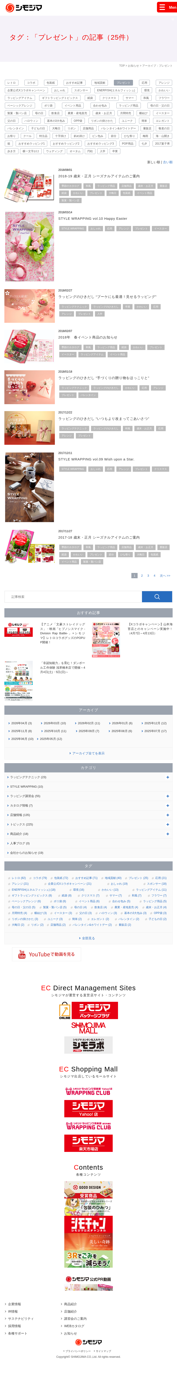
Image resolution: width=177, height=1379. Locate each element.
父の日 (57, 125)
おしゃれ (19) (119, 901)
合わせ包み (129, 108)
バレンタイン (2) (128, 936)
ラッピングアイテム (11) (151, 907)
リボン (143, 134)
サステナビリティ (21, 1336)
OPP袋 (131, 125)
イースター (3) (63, 930)
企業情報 (14, 1321)
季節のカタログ (70, 203)
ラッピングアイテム (41, 100)
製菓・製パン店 (47, 117)
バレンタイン (78, 134)
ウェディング (42, 168)
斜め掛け (14, 151)
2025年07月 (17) (156, 748)
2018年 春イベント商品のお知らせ (91, 355)
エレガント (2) (100, 936)
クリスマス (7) (90, 912)
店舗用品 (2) (58, 942)
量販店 (59, 142)
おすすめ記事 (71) (86, 895)
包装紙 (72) (61, 895)
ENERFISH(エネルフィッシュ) (131, 91)
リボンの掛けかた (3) (25, 936)
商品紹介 (70, 1321)
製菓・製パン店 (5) (55, 924)
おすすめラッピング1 (155, 151)
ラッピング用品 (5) (155, 918)
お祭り (102, 142)
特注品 (142, 142)
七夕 (116, 159)
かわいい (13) (110, 907)
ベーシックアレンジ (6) (26, 918)
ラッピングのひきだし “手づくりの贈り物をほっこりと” (109, 395)
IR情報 (13, 1329)
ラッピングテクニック (74, 324)
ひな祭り (72, 151)
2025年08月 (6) (122, 748)
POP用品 (94, 159)
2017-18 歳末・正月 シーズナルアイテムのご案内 (104, 554)
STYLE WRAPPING (73, 245)
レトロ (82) (19, 895)
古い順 (168, 179)
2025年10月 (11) (55, 748)
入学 (97, 168)
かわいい (14, 100)
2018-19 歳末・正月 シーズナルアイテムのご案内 (104, 193)
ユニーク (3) (55, 936)
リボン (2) (37, 942)
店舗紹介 (70, 1329)
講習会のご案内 (75, 1336)
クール (122, 142)
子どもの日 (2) (158, 936)
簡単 (32, 134)
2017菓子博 (139, 159)
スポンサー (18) (157, 901)
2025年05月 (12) (51, 756)
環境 (165, 91)
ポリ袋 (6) (60, 918)
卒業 (112, 168)
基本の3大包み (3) (135, 930)
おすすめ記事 (74, 83)
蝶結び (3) (40, 930)
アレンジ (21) (20, 901)
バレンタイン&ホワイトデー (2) (92, 942)
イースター (35, 125)
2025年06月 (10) (22, 756)
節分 (54, 151)
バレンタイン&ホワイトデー (26, 142)
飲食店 (88, 117)
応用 (143, 83)
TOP (122, 65)
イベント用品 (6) (89, 918)
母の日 (70, 117)
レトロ (13, 83)
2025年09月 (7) (89, 748)
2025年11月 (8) (21, 748)
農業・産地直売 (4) (126, 924)
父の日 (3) (85, 930)
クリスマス (129, 100)
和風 (165, 100)
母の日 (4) (80, 924)
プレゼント (123, 83)
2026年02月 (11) (89, 740)
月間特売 (162, 117)
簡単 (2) (77, 936)
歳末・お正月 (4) (156, 924)
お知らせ (133, 65)
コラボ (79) (40, 895)
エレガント (52, 134)
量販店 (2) (125, 942)
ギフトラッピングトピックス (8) (32, 912)
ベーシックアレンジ (45, 108)
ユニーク (14, 134)
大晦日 (124, 134)
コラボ (32, 83)
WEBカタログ (74, 1343)
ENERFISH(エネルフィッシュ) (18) (33, 907)
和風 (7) (137, 912)
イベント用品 (100, 108)
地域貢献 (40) (113, 895)
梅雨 (91, 151)
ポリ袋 (75, 108)
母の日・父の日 (18, 117)
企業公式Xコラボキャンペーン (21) (69, 901)
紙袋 (110, 100)
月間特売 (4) (19, 930)
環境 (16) (78, 907)
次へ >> (165, 593)
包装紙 (51, 83)
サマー (149, 100)
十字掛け (162, 142)
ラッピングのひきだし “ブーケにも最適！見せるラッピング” (114, 314)
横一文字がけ (17, 168)
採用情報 (14, 1343)
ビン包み (35, 151)
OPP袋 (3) (160, 930)
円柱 (83, 168)
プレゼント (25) (138, 895)
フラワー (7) (159, 912)
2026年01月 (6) (122, 740)
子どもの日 (103, 134)
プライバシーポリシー (78, 1368)
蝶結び (13, 125)
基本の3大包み (106, 125)
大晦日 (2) (18, 942)
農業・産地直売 (112, 117)
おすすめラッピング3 (61, 159)
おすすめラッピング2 (22, 159)
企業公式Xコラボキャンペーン (27, 91)
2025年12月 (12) (156, 740)
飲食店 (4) (100, 924)
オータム (65, 168)
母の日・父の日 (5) (23, 924)
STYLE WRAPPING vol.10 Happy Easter (97, 236)
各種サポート (17, 1350)
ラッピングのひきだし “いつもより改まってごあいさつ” (109, 436)
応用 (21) (161, 895)
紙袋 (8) (66, 912)
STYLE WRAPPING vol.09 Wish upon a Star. (101, 476)
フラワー (14, 108)
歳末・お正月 (139, 117)
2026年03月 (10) (55, 740)
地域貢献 (99, 83)
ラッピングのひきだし (106, 324)
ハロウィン (79, 125)
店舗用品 (162, 134)
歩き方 (164, 159)
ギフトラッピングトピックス (81, 100)
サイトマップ (103, 1368)
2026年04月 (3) (21, 740)
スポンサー (91, 91)
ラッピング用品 (158, 108)
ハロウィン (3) (108, 930)
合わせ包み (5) (121, 918)
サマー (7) (115, 912)
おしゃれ (65, 91)
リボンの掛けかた (157, 125)
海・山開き (111, 151)
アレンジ (162, 83)
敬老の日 (80, 142)
